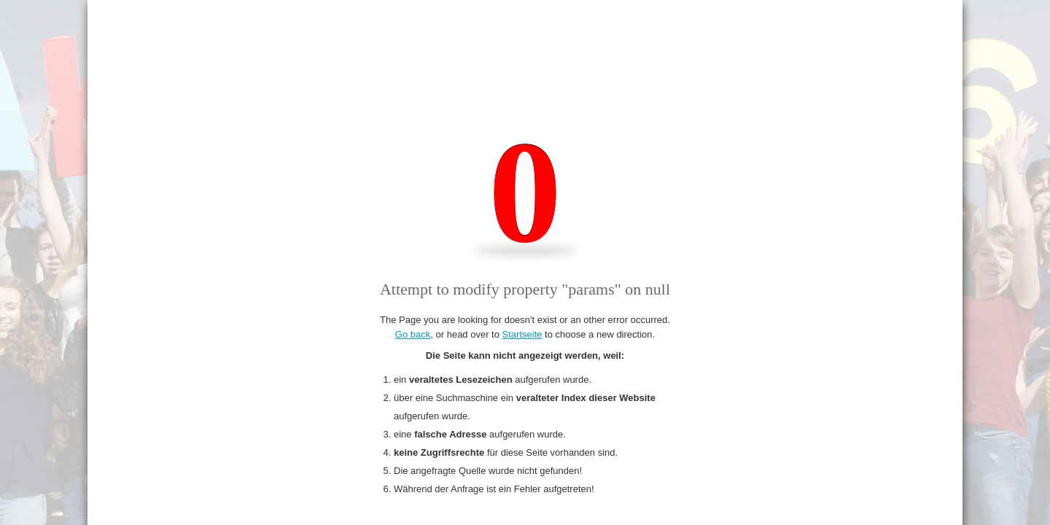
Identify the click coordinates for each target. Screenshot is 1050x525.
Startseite (522, 334)
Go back (412, 334)
